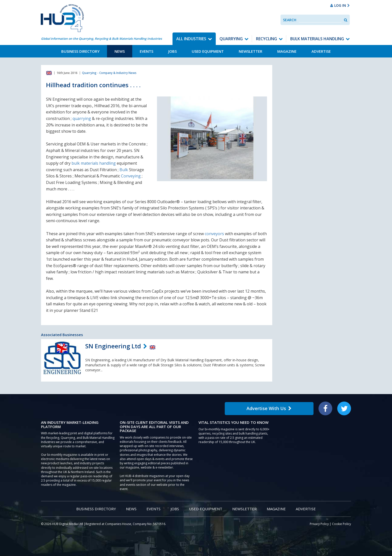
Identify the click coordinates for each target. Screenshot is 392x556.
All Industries (191, 38)
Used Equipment (208, 51)
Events (146, 51)
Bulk (124, 169)
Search (289, 19)
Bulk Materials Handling (317, 38)
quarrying (81, 118)
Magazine (286, 51)
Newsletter (250, 51)
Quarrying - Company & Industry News (109, 73)
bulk (76, 163)
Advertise (321, 51)
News (119, 51)
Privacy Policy (319, 524)
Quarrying (231, 38)
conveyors (214, 233)
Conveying (131, 176)
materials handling (98, 163)
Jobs (172, 51)
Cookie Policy (341, 524)
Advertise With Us (269, 408)
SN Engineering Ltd (113, 346)
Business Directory (80, 51)
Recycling (266, 38)
